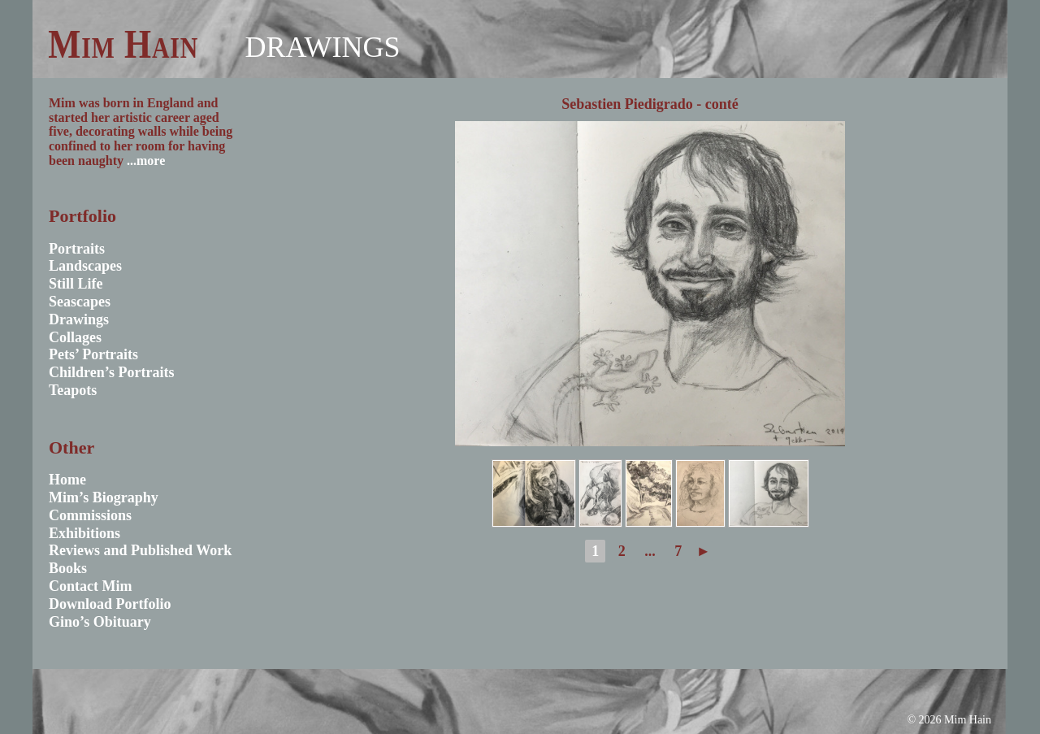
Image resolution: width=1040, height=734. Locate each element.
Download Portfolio (110, 604)
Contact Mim (90, 586)
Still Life (76, 284)
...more (146, 160)
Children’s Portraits (112, 372)
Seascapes (79, 301)
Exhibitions (84, 533)
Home (67, 479)
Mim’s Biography (103, 497)
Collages (75, 337)
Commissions (90, 515)
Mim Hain (123, 44)
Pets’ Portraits (93, 354)
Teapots (73, 390)
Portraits (77, 249)
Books (68, 568)
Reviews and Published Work (140, 550)
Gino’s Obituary (100, 622)
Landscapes (85, 266)
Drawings (322, 47)
